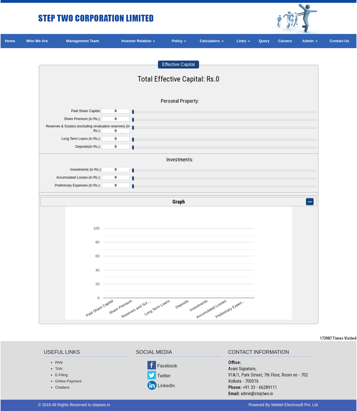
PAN (59, 362)
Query (264, 41)
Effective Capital (178, 64)
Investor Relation (138, 41)
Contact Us (339, 41)
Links (243, 41)
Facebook (167, 365)
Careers (285, 41)
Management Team (82, 41)
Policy (179, 41)
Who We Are (37, 41)
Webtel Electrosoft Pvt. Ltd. (295, 405)
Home (10, 41)
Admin (310, 41)
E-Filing (61, 375)
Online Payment (68, 381)
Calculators (211, 41)
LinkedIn (166, 385)
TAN (58, 369)
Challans (62, 387)
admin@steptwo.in (257, 393)
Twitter (164, 375)
